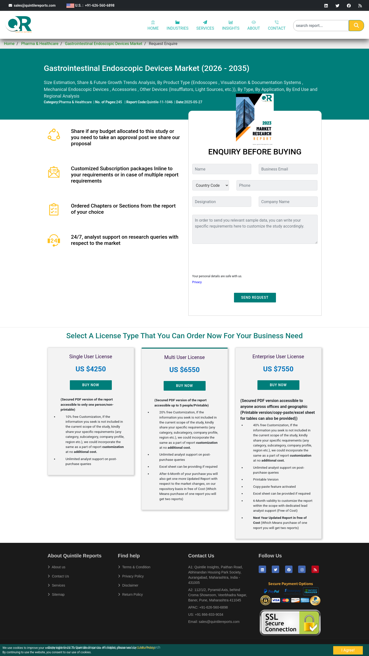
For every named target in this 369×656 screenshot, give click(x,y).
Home (9, 43)
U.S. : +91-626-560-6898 (90, 5)
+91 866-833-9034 (209, 614)
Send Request (255, 297)
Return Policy (130, 594)
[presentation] (229, 257)
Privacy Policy (131, 576)
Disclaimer (128, 585)
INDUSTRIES (178, 25)
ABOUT (253, 25)
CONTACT (277, 25)
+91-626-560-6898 (213, 607)
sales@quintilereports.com (32, 5)
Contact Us (58, 576)
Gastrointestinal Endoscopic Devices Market (103, 43)
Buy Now (90, 385)
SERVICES (205, 25)
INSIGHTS (230, 25)
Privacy (197, 282)
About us (56, 567)
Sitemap (56, 594)
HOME (153, 25)
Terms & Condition (134, 567)
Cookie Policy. (146, 648)
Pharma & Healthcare (39, 43)
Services (56, 585)
